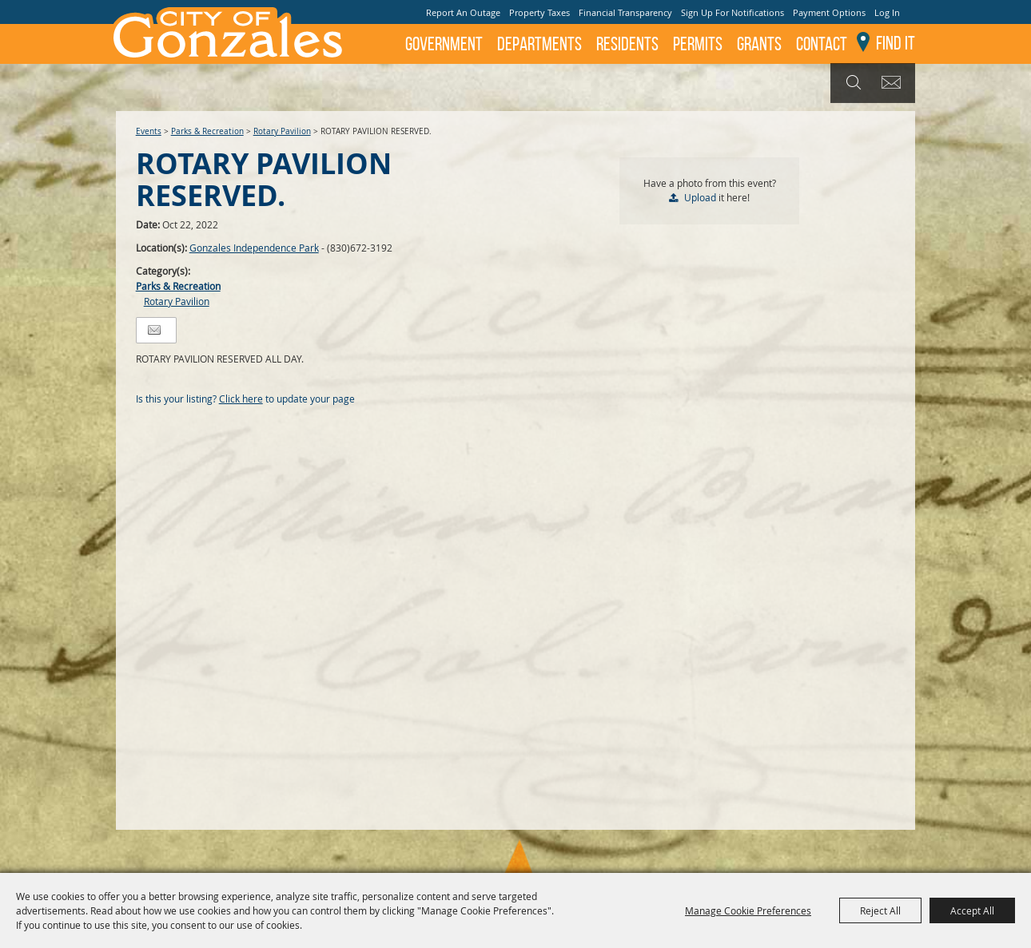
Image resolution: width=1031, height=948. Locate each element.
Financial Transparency (625, 12)
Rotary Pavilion (282, 131)
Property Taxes (539, 12)
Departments (539, 44)
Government (444, 44)
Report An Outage (463, 12)
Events (148, 131)
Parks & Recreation (207, 131)
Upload (700, 197)
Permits (697, 44)
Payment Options (829, 12)
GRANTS (759, 44)
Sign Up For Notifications (732, 12)
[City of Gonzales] (227, 32)
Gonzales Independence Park (254, 247)
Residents (627, 44)
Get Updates (894, 83)
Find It (895, 43)
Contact (821, 44)
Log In (887, 12)
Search (851, 83)
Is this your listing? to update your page (245, 398)
